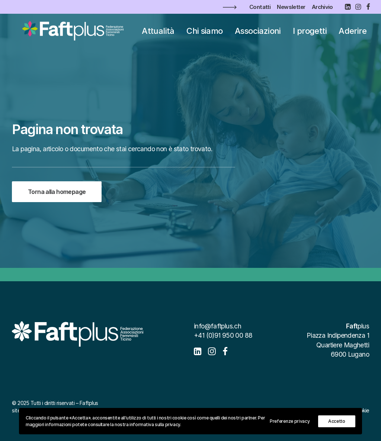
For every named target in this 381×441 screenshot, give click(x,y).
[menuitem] (260, 7)
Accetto (336, 421)
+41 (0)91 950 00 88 (223, 335)
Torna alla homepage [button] (57, 191)
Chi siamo (209, 35)
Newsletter (291, 6)
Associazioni (263, 35)
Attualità (163, 35)
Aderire (357, 35)
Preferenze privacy (290, 421)
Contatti (259, 6)
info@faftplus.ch (217, 326)
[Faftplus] (70, 35)
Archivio (322, 6)
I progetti (315, 35)
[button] (347, 6)
